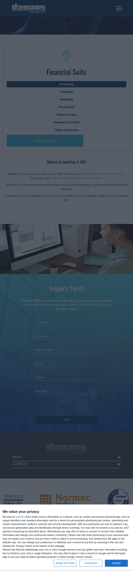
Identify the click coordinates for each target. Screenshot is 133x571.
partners (20, 517)
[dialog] (66, 538)
